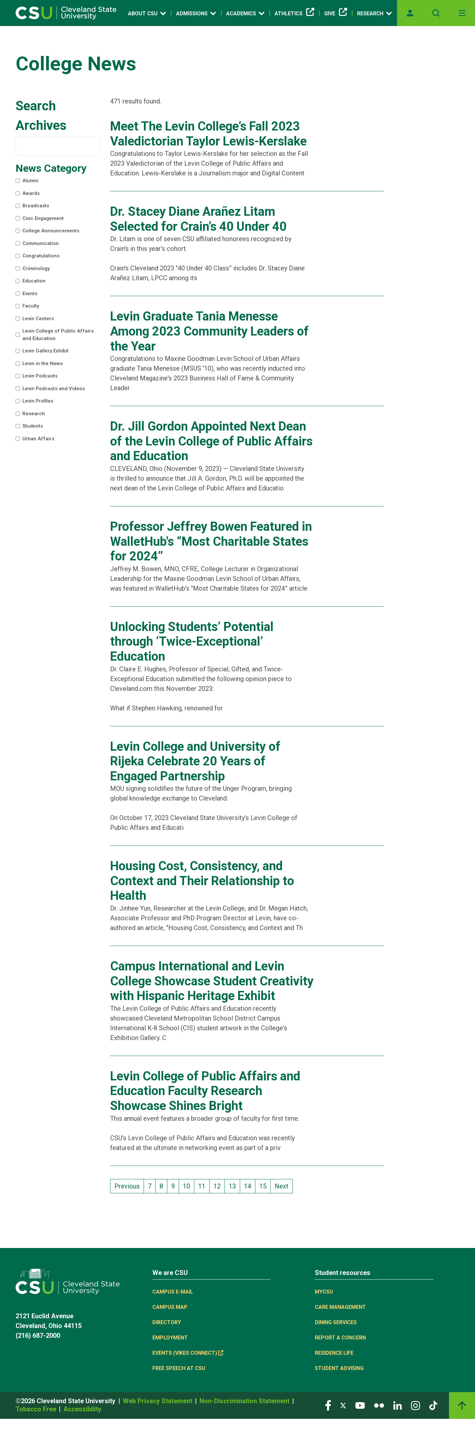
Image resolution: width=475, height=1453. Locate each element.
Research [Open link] (374, 13)
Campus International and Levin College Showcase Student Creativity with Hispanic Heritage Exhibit (212, 981)
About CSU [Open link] (147, 13)
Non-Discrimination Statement (245, 1401)
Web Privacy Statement (158, 1401)
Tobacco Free (37, 1409)
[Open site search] (436, 13)
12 (219, 1185)
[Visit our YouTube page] (360, 1405)
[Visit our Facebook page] (328, 1405)
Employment (170, 1338)
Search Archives (41, 115)
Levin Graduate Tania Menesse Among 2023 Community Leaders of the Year (209, 331)
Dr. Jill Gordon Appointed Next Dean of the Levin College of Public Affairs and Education (211, 441)
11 (204, 1185)
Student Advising (339, 1368)
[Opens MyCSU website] (410, 13)
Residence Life (334, 1353)
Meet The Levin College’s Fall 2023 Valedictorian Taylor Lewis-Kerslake (208, 133)
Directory (166, 1322)
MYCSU (324, 1292)
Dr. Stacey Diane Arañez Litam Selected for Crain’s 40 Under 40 (198, 219)
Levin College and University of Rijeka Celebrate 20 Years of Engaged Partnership (195, 761)
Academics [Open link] (245, 13)
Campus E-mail (172, 1292)
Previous (127, 1186)
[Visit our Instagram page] (415, 1405)
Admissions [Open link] (196, 13)
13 (234, 1185)
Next (282, 1186)
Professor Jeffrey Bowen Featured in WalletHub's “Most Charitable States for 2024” (211, 541)
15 (265, 1185)
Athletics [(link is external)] (294, 14)
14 (249, 1185)
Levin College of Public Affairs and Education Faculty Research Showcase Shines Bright (205, 1091)
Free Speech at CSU (178, 1368)
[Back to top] (462, 1405)
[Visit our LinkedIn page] (397, 1405)
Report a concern (340, 1338)
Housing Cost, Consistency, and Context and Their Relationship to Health (202, 881)
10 (188, 1185)
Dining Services (336, 1322)
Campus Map (169, 1307)
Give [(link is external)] (335, 14)
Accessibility (82, 1409)
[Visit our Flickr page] (379, 1405)
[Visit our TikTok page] (433, 1405)
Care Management (340, 1307)
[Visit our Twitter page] (343, 1405)
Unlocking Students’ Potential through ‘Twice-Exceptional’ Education (192, 642)
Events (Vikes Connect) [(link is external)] (187, 1353)
